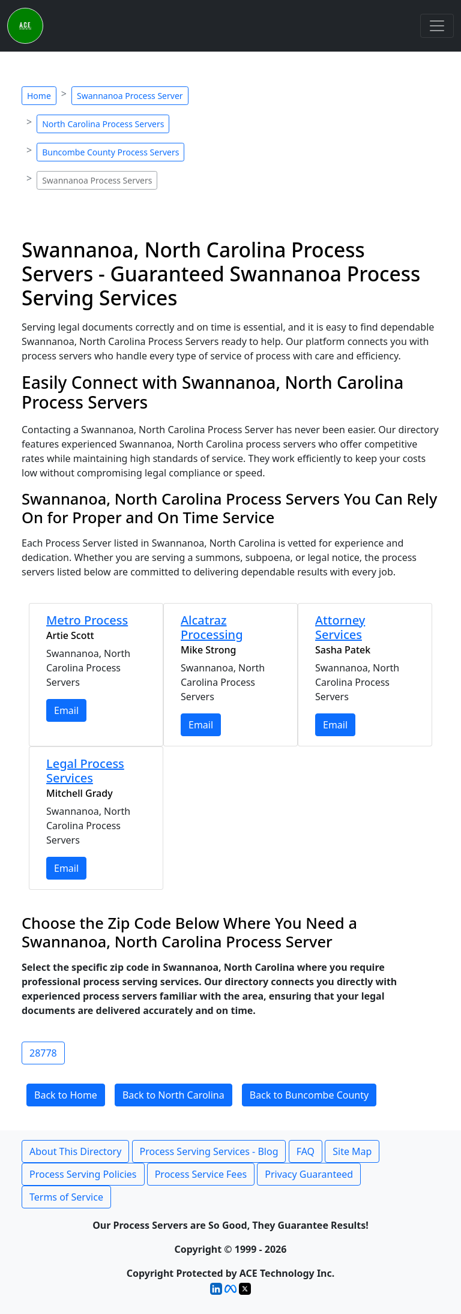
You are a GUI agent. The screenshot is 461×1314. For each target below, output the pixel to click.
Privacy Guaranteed (309, 1174)
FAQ (306, 1151)
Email (66, 710)
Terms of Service (66, 1197)
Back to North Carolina (173, 1095)
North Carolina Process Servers (103, 124)
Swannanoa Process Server (130, 95)
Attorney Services (340, 627)
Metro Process (87, 620)
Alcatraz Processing (212, 627)
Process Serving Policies (83, 1174)
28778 (43, 1053)
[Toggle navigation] (437, 26)
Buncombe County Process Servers (110, 152)
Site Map (352, 1151)
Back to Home (65, 1095)
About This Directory (75, 1151)
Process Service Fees (201, 1174)
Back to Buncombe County (309, 1095)
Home (39, 95)
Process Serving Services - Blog (209, 1151)
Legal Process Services (85, 770)
